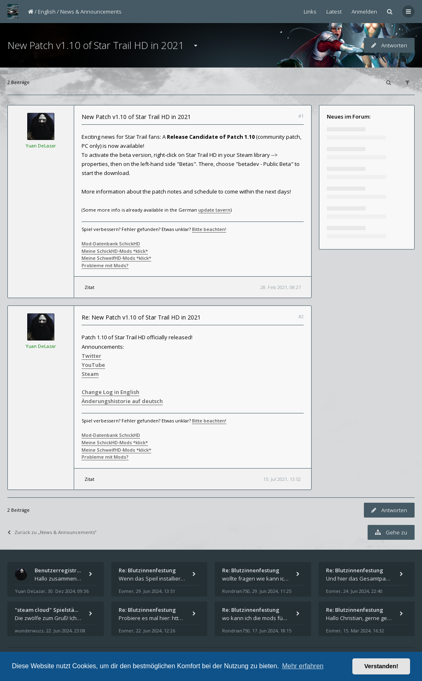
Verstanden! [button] (381, 666)
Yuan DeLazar (41, 145)
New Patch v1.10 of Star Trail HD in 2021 (95, 45)
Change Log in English (110, 392)
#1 (301, 116)
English (47, 11)
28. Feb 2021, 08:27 (280, 287)
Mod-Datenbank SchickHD (111, 243)
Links (310, 11)
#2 (301, 316)
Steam (90, 374)
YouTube (93, 364)
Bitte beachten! (209, 229)
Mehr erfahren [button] (303, 665)
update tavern (214, 210)
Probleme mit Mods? (105, 265)
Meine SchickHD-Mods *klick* (115, 251)
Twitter (91, 355)
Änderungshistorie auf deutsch (122, 401)
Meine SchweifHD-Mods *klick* (116, 258)
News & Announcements (91, 11)
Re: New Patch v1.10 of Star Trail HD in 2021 (141, 317)
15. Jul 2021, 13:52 (282, 479)
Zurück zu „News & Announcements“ (51, 532)
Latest (334, 11)
